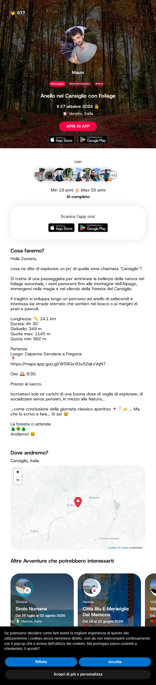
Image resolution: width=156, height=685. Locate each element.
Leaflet (112, 547)
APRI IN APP (78, 126)
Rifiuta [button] (41, 662)
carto (125, 547)
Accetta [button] (115, 662)
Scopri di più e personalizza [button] (78, 674)
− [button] (17, 481)
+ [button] (17, 473)
